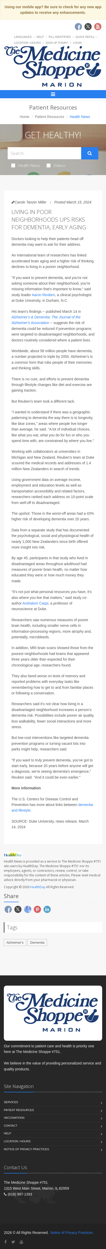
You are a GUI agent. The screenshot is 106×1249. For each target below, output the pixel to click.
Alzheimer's (15, 942)
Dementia (37, 942)
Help (40, 36)
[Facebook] (5, 1242)
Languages (22, 36)
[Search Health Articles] (44, 153)
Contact (10, 1125)
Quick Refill (85, 36)
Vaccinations (14, 1117)
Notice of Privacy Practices (26, 1149)
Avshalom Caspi (35, 603)
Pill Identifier (60, 36)
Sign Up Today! (57, 42)
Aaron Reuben (43, 295)
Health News (25, 165)
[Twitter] (13, 1242)
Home (24, 117)
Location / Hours (27, 42)
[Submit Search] (89, 153)
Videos (56, 165)
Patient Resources (49, 117)
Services (11, 1102)
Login (77, 42)
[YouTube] (21, 1242)
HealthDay (37, 887)
